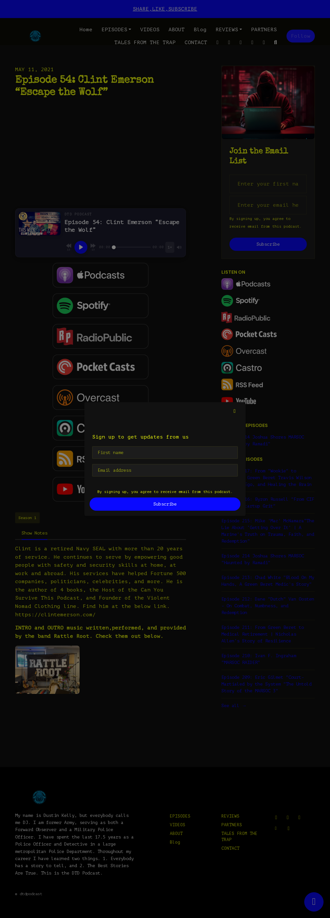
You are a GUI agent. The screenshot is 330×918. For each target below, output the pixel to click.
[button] (234, 411)
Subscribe (165, 504)
